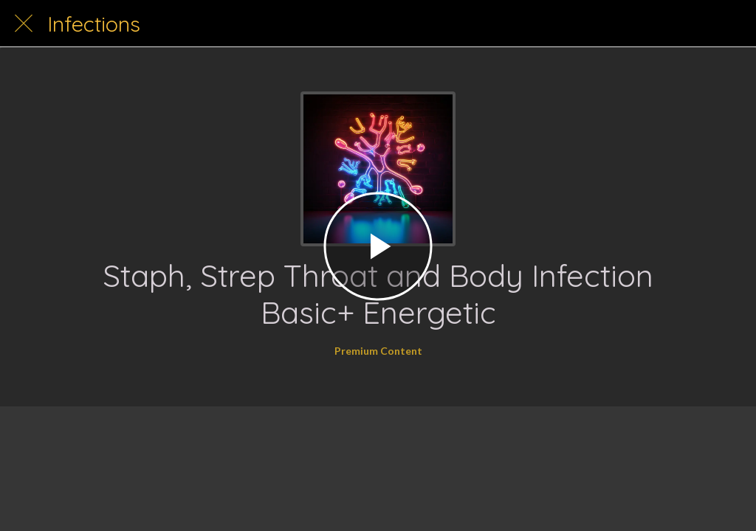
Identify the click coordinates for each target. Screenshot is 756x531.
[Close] (23, 23)
